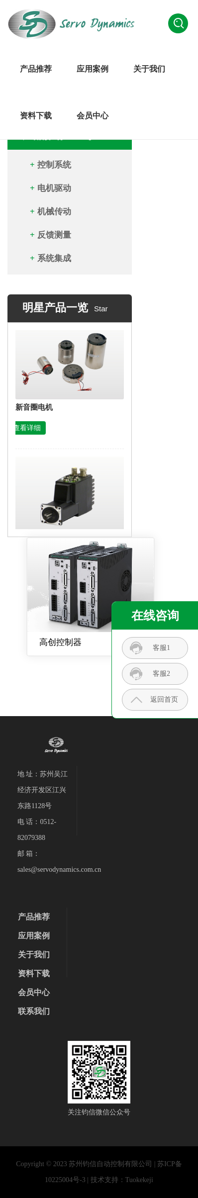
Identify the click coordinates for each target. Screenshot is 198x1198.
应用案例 (92, 69)
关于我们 (149, 69)
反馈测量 (54, 235)
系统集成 (54, 258)
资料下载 (36, 115)
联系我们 (34, 1011)
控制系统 (54, 165)
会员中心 (92, 115)
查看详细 (27, 431)
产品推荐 (36, 69)
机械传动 (54, 211)
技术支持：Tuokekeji (122, 1180)
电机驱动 (54, 188)
